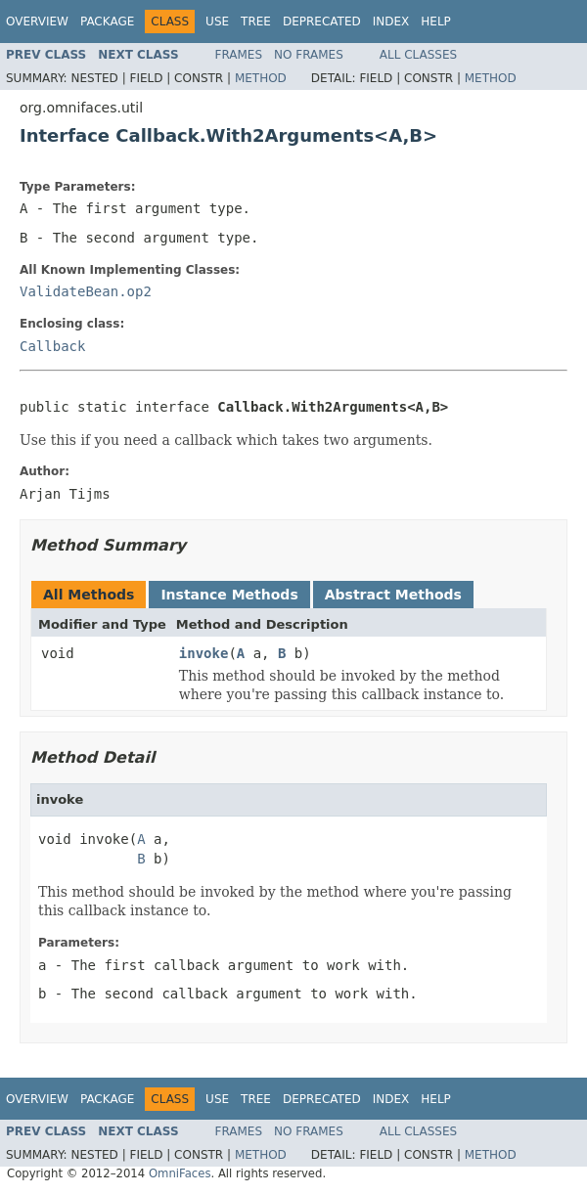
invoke (204, 653)
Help (436, 21)
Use (217, 21)
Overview (37, 21)
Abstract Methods (393, 594)
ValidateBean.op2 (86, 291)
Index (391, 21)
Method (261, 78)
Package (107, 21)
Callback (52, 346)
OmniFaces (180, 1173)
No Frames (308, 55)
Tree (256, 21)
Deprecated (322, 21)
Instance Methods (228, 594)
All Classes (418, 55)
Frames (239, 55)
